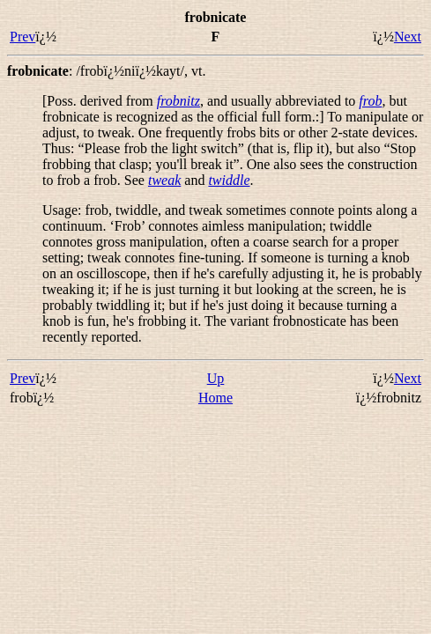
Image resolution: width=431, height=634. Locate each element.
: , (106, 70)
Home (215, 397)
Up (216, 378)
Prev (22, 36)
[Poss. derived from (99, 100)
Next (407, 36)
